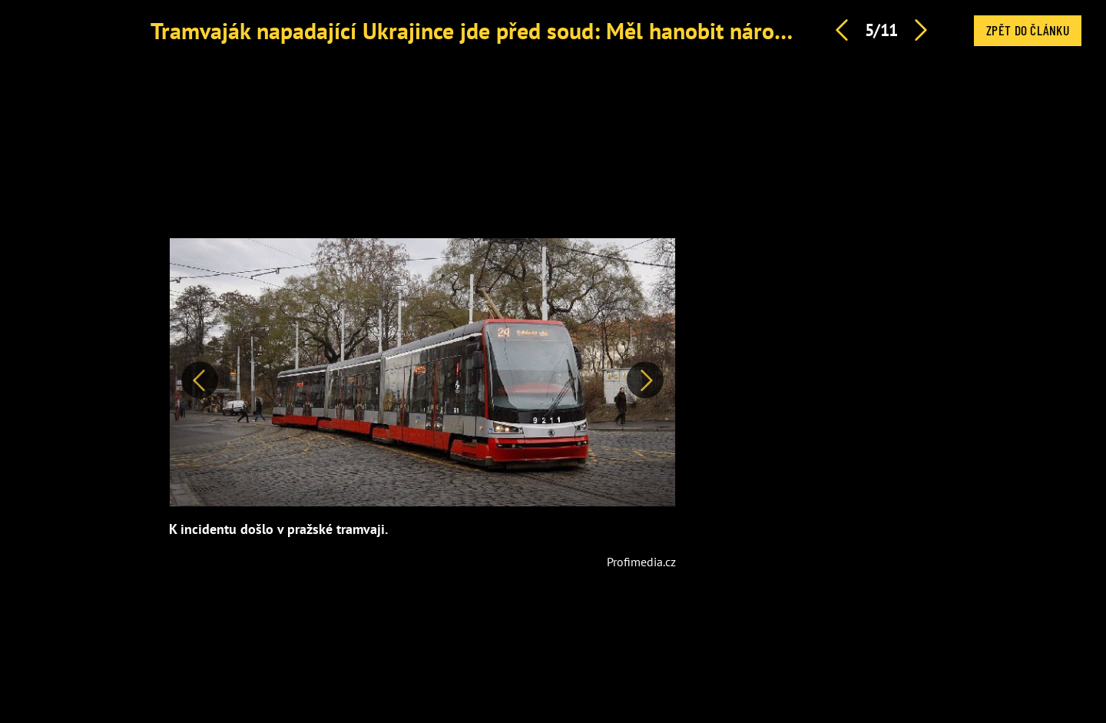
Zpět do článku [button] (1027, 30)
